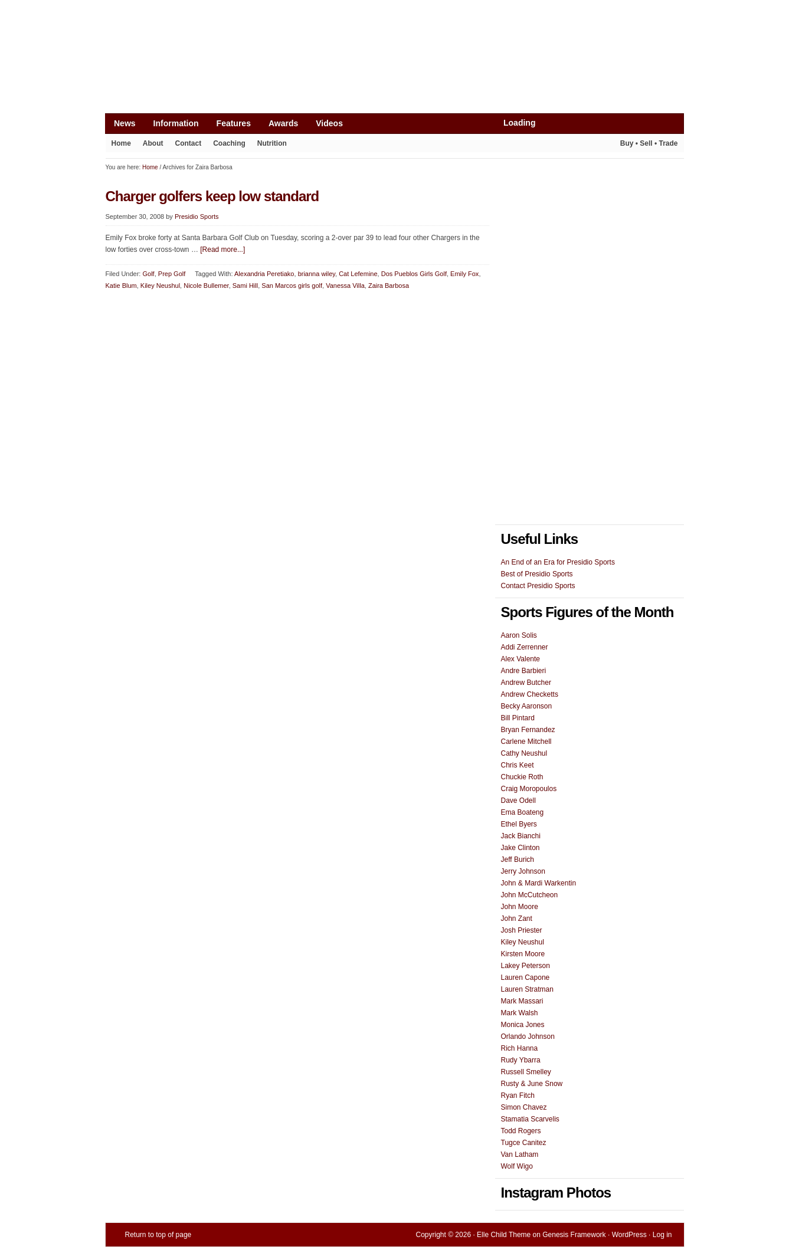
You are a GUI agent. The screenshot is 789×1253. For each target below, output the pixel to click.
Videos (329, 123)
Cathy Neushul (524, 753)
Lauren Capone (525, 977)
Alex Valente (521, 659)
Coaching (229, 143)
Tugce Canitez (523, 1143)
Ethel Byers (519, 824)
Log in (662, 1235)
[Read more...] (222, 249)
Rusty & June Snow (532, 1084)
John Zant (516, 918)
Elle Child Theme (504, 1235)
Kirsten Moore (523, 954)
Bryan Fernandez (528, 730)
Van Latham (520, 1154)
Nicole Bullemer (206, 285)
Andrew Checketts (529, 694)
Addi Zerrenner (524, 647)
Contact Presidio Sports (538, 586)
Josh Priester (521, 930)
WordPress (629, 1235)
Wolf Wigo (517, 1166)
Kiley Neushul (160, 285)
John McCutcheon (529, 895)
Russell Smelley (526, 1072)
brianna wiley (316, 273)
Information (176, 123)
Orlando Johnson (528, 1036)
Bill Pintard (518, 718)
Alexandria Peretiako (264, 273)
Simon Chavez (524, 1107)
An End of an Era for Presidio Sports (558, 562)
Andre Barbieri (523, 671)
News (125, 123)
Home (121, 143)
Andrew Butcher (526, 682)
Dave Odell (518, 800)
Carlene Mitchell (526, 741)
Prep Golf (171, 273)
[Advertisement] (320, 27)
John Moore (519, 907)
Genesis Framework (573, 1235)
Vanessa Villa (345, 285)
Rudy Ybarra (521, 1060)
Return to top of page (158, 1235)
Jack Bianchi (521, 836)
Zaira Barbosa (388, 285)
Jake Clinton (520, 848)
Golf (148, 273)
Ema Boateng (522, 812)
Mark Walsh (519, 1013)
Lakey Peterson (525, 966)
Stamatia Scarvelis (530, 1119)
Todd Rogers (521, 1131)
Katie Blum (121, 285)
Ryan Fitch (518, 1095)
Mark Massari (522, 1001)
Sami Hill (245, 285)
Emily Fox (464, 273)
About (153, 143)
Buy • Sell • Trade (649, 143)
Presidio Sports (395, 83)
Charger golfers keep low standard (212, 196)
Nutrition (272, 143)
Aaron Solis (519, 635)
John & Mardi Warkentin (539, 883)
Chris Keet (517, 765)
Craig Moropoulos (529, 789)
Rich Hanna (519, 1048)
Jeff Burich (517, 859)
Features (234, 123)
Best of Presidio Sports (537, 574)
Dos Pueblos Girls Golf (414, 273)
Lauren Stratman (527, 989)
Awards (283, 123)
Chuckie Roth (522, 777)
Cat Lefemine (358, 273)
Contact (188, 143)
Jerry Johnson (523, 871)
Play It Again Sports (594, 145)
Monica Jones (523, 1025)
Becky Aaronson (526, 706)
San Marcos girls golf (291, 285)
